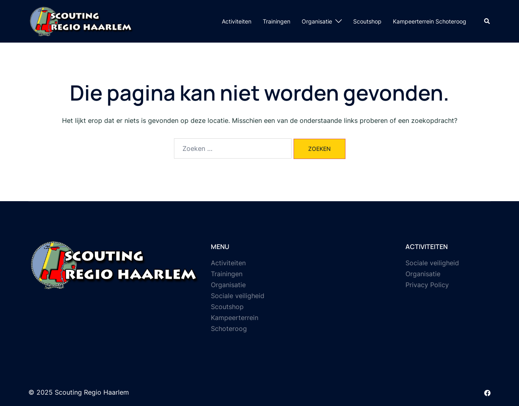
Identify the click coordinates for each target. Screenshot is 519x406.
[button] (487, 21)
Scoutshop (367, 21)
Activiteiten (236, 21)
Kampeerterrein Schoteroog (429, 21)
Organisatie (317, 21)
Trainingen (276, 21)
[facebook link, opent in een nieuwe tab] (487, 392)
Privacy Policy (427, 285)
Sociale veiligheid (237, 296)
